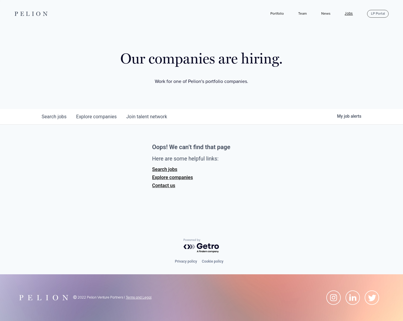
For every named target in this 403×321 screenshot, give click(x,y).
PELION (32, 13)
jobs (54, 116)
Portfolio (277, 13)
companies (96, 116)
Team (302, 13)
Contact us (163, 185)
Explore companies (172, 177)
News (326, 13)
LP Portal (378, 13)
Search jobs (164, 169)
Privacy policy (186, 261)
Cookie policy (212, 261)
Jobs (349, 13)
